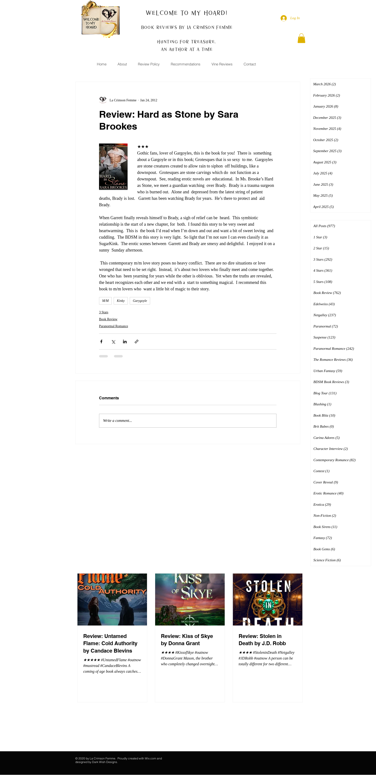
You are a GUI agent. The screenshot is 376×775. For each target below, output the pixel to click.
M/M (105, 301)
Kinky (121, 301)
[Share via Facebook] (101, 341)
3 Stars (103, 312)
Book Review (108, 319)
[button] (301, 38)
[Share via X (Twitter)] (113, 341)
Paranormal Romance (113, 326)
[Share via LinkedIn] (125, 341)
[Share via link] (136, 341)
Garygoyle (140, 301)
